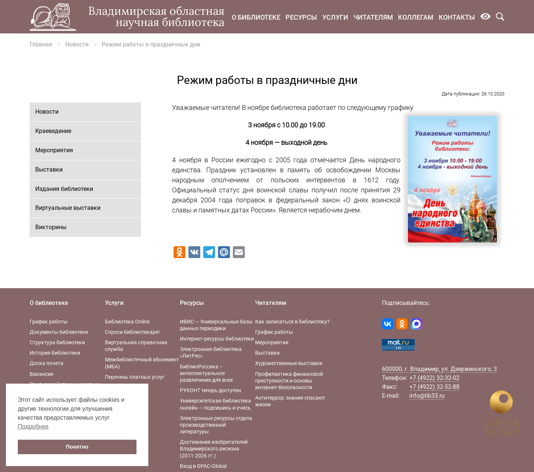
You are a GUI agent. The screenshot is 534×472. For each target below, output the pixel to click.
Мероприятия (54, 150)
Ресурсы (301, 17)
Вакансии (41, 374)
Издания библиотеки (64, 188)
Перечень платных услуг (135, 377)
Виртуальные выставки (67, 207)
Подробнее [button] (33, 426)
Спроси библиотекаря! (132, 332)
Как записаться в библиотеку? (292, 322)
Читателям (373, 17)
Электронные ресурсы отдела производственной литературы (216, 424)
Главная (41, 44)
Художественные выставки (288, 363)
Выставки (49, 169)
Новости (77, 44)
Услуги (335, 17)
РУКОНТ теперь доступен (210, 390)
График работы (48, 322)
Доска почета (46, 363)
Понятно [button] (77, 447)
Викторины (50, 227)
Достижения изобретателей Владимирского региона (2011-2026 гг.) (214, 448)
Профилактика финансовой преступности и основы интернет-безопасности (289, 380)
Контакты (457, 17)
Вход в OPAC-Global (203, 466)
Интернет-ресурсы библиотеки (217, 339)
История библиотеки (55, 353)
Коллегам (416, 17)
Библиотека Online (127, 322)
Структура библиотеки (57, 342)
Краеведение (53, 130)
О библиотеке (256, 17)
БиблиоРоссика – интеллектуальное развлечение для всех (206, 373)
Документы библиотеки (59, 332)
